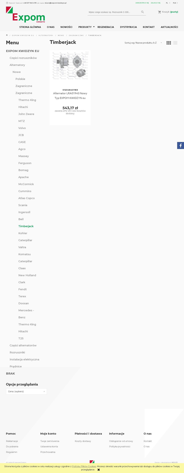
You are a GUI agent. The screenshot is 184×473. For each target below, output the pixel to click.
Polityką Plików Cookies (84, 466)
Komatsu (24, 254)
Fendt (22, 289)
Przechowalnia (47, 452)
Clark (21, 282)
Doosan (23, 303)
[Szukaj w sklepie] (114, 12)
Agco (22, 149)
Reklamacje (12, 441)
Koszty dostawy (83, 441)
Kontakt (148, 441)
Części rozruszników (23, 58)
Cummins (24, 191)
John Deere (26, 114)
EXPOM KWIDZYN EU (22, 51)
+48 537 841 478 (29, 3)
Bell (21, 219)
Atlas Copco (26, 198)
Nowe (17, 72)
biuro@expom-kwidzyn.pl (55, 3)
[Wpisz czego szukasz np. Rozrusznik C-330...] (142, 12)
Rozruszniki (17, 352)
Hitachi (23, 107)
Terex (22, 296)
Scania (22, 205)
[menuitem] (30, 27)
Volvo (22, 128)
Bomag (23, 170)
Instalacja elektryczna (24, 359)
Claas (22, 268)
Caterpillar (25, 240)
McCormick (26, 184)
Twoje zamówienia (49, 441)
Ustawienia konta (49, 446)
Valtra (22, 247)
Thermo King (27, 100)
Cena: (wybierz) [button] (16, 391)
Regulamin (11, 452)
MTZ (21, 121)
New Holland (27, 275)
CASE (22, 142)
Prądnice (16, 366)
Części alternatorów (23, 345)
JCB (21, 135)
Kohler (22, 233)
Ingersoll (24, 212)
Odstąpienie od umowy (121, 441)
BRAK (10, 373)
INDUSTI (175, 462)
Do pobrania (12, 446)
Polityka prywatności (119, 446)
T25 (20, 338)
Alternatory (17, 65)
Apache (23, 177)
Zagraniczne (23, 86)
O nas (146, 446)
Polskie (20, 79)
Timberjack (26, 226)
